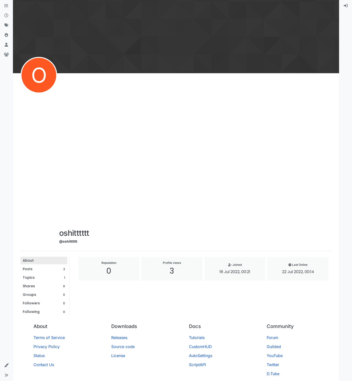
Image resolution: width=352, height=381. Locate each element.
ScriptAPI (197, 364)
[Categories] (6, 6)
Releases (119, 337)
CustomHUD (200, 346)
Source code (123, 346)
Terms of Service (49, 337)
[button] (6, 365)
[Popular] (6, 35)
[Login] (345, 6)
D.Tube (273, 373)
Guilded (274, 346)
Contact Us (43, 364)
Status (39, 355)
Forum (272, 337)
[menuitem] (345, 6)
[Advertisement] (74, 152)
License (118, 355)
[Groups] (6, 55)
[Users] (6, 45)
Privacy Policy (46, 346)
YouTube (275, 355)
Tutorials (197, 337)
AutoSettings (200, 355)
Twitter (273, 364)
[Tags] (6, 25)
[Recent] (6, 16)
